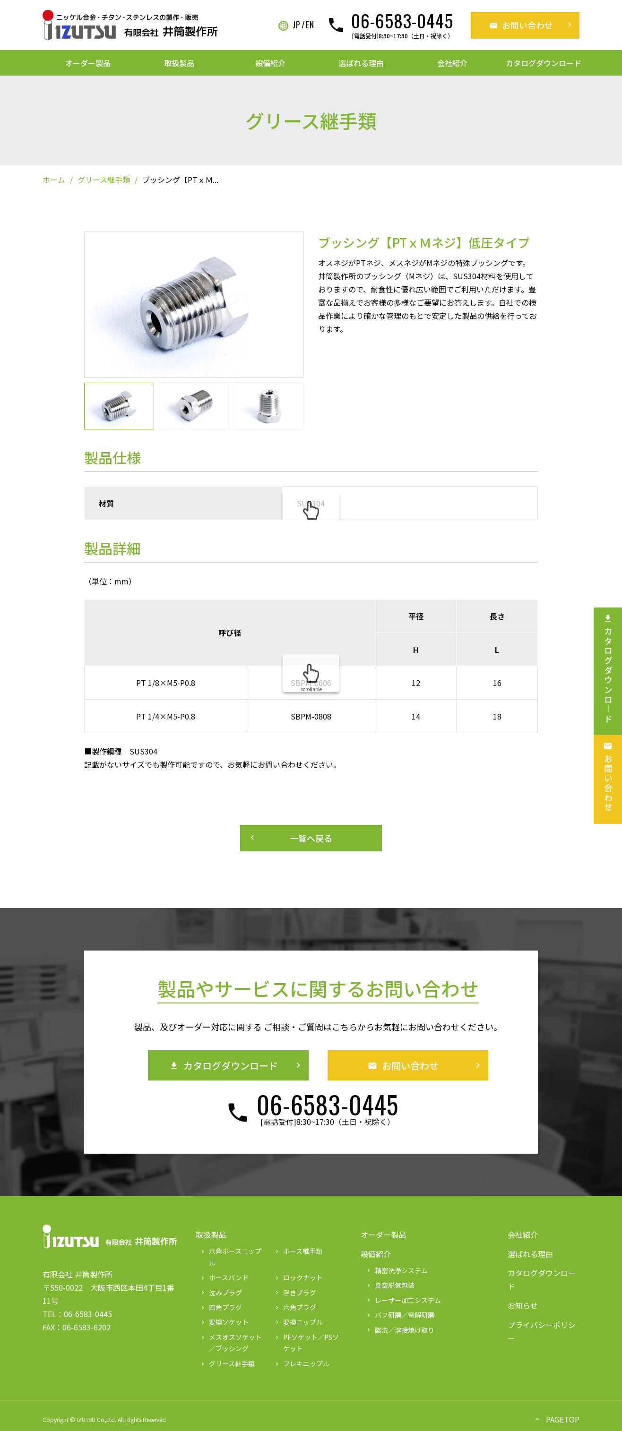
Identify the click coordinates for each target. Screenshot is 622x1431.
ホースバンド (224, 1277)
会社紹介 (452, 63)
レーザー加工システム (403, 1300)
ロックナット (298, 1277)
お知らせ (523, 1305)
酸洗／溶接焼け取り (399, 1330)
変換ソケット (224, 1322)
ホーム (54, 179)
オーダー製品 (88, 63)
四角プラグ (220, 1307)
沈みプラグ (220, 1292)
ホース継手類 (298, 1251)
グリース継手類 (104, 179)
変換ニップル (298, 1322)
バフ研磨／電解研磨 (399, 1315)
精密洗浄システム (396, 1270)
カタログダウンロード (543, 63)
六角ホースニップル (230, 1257)
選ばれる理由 (361, 63)
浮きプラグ (295, 1292)
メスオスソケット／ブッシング (230, 1343)
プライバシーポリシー (542, 1331)
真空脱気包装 (390, 1285)
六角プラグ (295, 1307)
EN (310, 25)
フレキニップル (301, 1363)
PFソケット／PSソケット (306, 1343)
